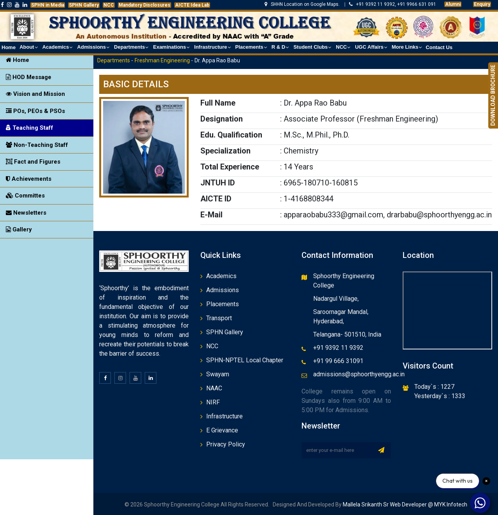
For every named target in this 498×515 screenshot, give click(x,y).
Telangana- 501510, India (347, 334)
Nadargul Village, (336, 298)
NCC (212, 346)
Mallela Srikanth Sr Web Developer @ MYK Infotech (404, 504)
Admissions (222, 290)
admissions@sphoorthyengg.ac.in (359, 374)
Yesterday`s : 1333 (439, 396)
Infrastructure (224, 416)
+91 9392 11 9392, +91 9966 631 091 (392, 4)
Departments (113, 60)
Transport (219, 318)
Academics (221, 276)
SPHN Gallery (224, 332)
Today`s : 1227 (434, 386)
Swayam (217, 374)
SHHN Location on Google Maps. (303, 4)
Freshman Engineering (162, 60)
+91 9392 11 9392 (338, 347)
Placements (222, 304)
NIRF (213, 402)
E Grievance (222, 430)
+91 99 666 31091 (338, 361)
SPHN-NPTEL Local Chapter (244, 360)
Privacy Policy (225, 444)
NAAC (214, 388)
